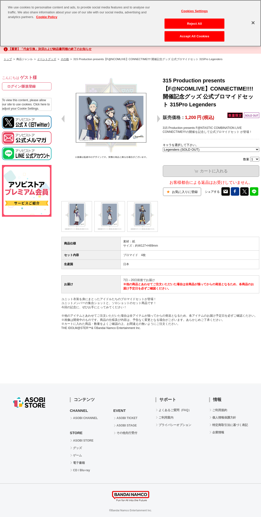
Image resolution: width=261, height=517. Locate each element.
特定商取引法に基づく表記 (230, 425)
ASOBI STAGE (127, 425)
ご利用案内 (166, 417)
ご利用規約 (219, 410)
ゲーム (77, 455)
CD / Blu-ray (81, 470)
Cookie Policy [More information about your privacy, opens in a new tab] (46, 17)
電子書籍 (79, 463)
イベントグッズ (46, 59)
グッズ (77, 448)
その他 (65, 59)
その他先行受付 (127, 433)
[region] (130, 23)
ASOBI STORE (83, 440)
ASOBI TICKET (127, 418)
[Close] (253, 22)
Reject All (194, 23)
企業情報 (218, 432)
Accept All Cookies (194, 36)
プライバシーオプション (175, 425)
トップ (8, 59)
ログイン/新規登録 (21, 86)
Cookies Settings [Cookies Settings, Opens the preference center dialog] (194, 11)
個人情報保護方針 (224, 417)
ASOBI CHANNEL (85, 418)
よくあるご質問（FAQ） (175, 410)
